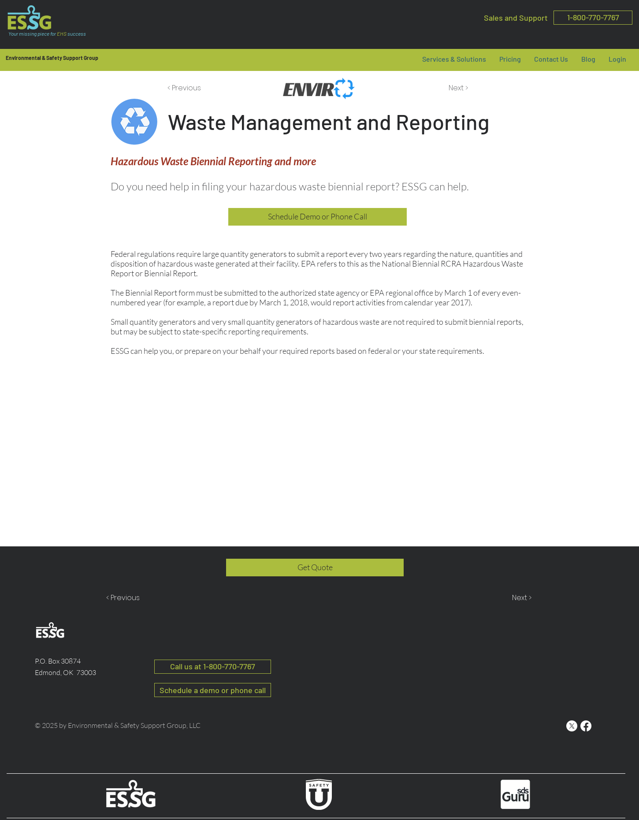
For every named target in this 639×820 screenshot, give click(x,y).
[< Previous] (185, 88)
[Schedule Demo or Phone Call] (317, 217)
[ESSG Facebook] (585, 725)
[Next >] (457, 88)
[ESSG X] (571, 725)
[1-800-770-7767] (593, 18)
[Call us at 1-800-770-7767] (212, 667)
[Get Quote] (315, 567)
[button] (510, 58)
